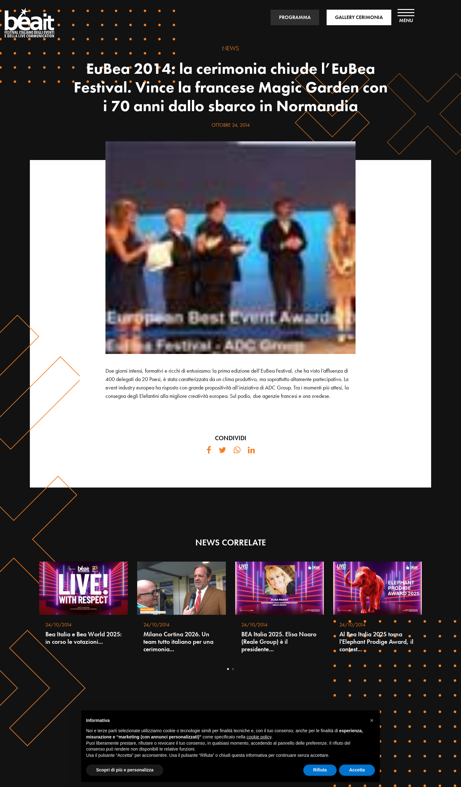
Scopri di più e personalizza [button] (124, 769)
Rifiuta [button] (320, 769)
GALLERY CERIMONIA (359, 17)
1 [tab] (228, 669)
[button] (372, 720)
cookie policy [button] (259, 736)
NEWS (230, 48)
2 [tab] (233, 669)
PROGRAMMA (295, 17)
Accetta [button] (357, 769)
